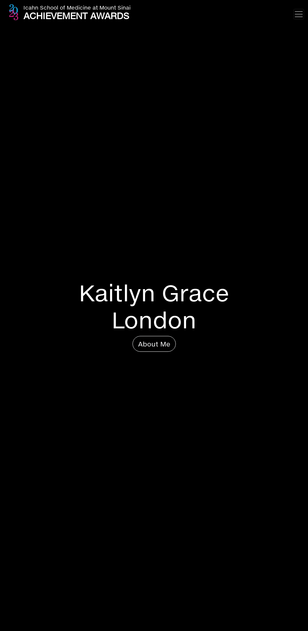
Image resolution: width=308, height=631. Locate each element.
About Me (154, 344)
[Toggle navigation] (298, 14)
